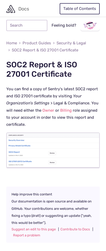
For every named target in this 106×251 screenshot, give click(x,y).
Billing (66, 110)
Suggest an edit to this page (34, 229)
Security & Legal (71, 43)
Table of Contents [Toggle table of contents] (79, 9)
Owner (48, 110)
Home (11, 43)
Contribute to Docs (75, 229)
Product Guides (37, 43)
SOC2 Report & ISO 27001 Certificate (45, 50)
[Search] (26, 25)
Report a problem (26, 235)
